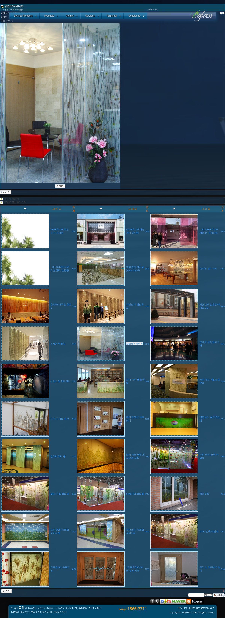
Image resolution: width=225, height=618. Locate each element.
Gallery (72, 15)
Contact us (136, 15)
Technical (113, 15)
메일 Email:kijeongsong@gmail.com (196, 608)
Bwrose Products (25, 15)
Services (92, 15)
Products (51, 15)
